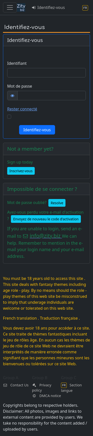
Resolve (57, 203)
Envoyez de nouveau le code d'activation (46, 219)
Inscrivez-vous (20, 170)
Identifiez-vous (48, 7)
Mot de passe (19, 86)
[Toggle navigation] (10, 7)
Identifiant (17, 63)
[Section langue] (85, 7)
